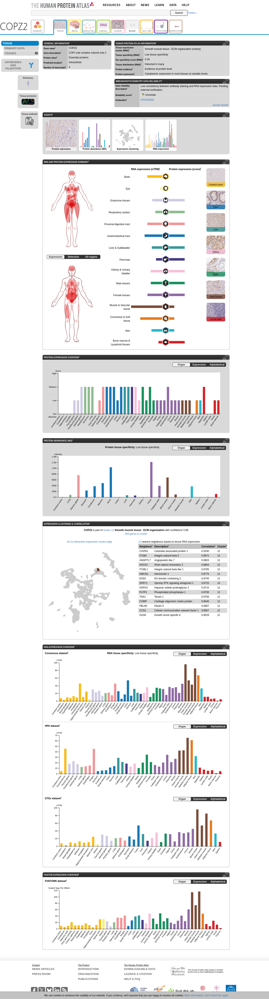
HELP (185, 5)
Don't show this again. (217, 995)
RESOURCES (111, 5)
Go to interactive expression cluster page (89, 541)
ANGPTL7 (145, 560)
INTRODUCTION (88, 969)
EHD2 (142, 578)
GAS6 (142, 615)
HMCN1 (143, 573)
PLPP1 (143, 592)
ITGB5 (143, 555)
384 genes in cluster (136, 533)
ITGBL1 (143, 569)
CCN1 (142, 610)
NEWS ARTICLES (43, 969)
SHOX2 (143, 564)
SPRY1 (143, 583)
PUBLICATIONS (88, 979)
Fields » (192, 12)
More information (194, 995)
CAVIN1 (143, 551)
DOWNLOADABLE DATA (139, 969)
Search (179, 12)
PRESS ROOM (41, 974)
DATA (173, 5)
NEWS (145, 5)
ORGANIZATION (88, 974)
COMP (143, 601)
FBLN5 (143, 605)
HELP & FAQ (132, 979)
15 (139, 541)
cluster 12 (108, 530)
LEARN (159, 5)
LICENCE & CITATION (138, 974)
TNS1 (142, 596)
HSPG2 (143, 587)
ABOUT (131, 5)
